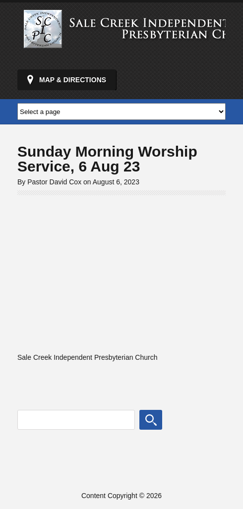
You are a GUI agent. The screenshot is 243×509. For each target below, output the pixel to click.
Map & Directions (72, 80)
